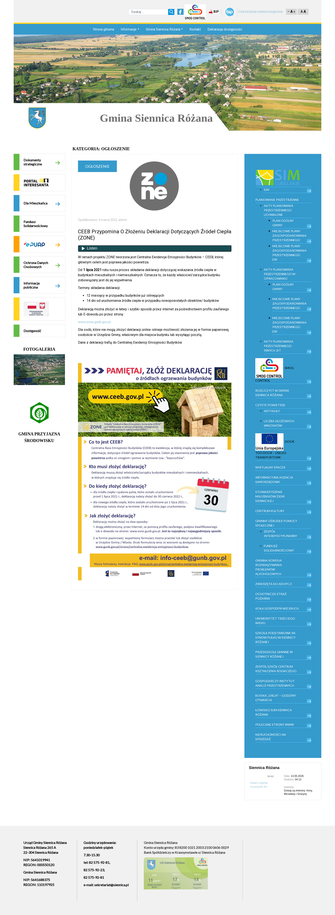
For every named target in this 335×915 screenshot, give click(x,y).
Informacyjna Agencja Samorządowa (274, 480)
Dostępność (32, 331)
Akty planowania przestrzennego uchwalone (278, 210)
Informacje (129, 29)
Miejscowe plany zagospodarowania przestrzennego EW (289, 252)
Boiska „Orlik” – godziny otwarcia (275, 698)
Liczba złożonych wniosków (279, 423)
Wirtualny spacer (270, 467)
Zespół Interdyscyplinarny (280, 534)
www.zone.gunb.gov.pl (94, 322)
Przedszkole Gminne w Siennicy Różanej (274, 654)
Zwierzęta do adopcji (273, 584)
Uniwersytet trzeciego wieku (275, 621)
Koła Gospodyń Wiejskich (277, 608)
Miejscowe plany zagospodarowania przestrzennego (289, 235)
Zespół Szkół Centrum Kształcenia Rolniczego (276, 669)
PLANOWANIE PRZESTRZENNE (277, 199)
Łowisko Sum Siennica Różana (273, 712)
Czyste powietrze (270, 405)
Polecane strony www (274, 724)
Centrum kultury (269, 511)
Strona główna (103, 29)
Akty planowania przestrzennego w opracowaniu (279, 274)
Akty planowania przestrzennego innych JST (278, 346)
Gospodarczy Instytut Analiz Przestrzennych (275, 683)
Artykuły (272, 411)
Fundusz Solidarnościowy (36, 224)
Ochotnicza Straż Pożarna (271, 596)
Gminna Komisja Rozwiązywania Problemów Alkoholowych (268, 567)
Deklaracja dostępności (224, 29)
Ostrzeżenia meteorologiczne (260, 12)
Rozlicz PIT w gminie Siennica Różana (272, 393)
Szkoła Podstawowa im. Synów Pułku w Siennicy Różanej (275, 637)
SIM (266, 189)
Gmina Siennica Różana (163, 29)
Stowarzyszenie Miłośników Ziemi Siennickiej (270, 496)
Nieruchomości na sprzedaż (270, 737)
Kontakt (195, 29)
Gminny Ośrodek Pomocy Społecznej (276, 523)
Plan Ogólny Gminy (283, 223)
